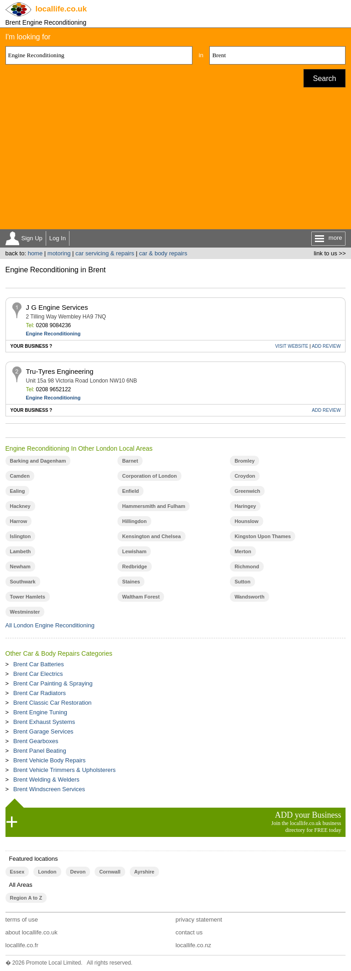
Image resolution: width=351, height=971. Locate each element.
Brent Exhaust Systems (44, 721)
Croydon (244, 476)
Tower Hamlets (27, 596)
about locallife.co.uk (31, 932)
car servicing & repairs (104, 253)
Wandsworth (249, 596)
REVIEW (326, 346)
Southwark (23, 581)
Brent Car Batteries (38, 664)
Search (324, 78)
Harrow (18, 521)
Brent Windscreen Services (49, 789)
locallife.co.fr (21, 945)
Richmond (246, 566)
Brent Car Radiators (39, 693)
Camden (20, 476)
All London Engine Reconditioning (50, 625)
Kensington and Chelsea (151, 536)
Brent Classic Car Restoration (52, 702)
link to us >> (330, 253)
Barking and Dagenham (38, 461)
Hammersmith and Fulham (153, 506)
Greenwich (247, 491)
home (35, 253)
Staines (131, 581)
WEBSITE (291, 346)
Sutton (242, 581)
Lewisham (134, 551)
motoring (59, 253)
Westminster (25, 612)
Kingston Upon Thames (262, 536)
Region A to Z (26, 898)
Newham (20, 566)
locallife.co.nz (193, 945)
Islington (20, 536)
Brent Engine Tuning (40, 712)
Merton (242, 551)
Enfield (130, 491)
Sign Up (32, 238)
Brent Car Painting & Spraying (52, 683)
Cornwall (109, 871)
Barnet (130, 461)
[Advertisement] (175, 161)
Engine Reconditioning (53, 333)
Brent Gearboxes (35, 741)
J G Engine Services (57, 307)
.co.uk (61, 9)
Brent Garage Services (43, 731)
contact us (189, 932)
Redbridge (134, 566)
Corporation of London (149, 476)
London (47, 871)
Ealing (17, 491)
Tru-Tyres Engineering (60, 371)
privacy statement (199, 919)
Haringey (245, 506)
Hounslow (246, 521)
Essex (17, 871)
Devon (78, 871)
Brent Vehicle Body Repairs (49, 760)
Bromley (244, 461)
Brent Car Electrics (38, 673)
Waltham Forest (141, 596)
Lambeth (20, 551)
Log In (57, 238)
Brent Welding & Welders (46, 779)
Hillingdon (134, 521)
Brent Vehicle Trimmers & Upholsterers (64, 769)
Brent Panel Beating (39, 750)
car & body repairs (163, 253)
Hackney (20, 506)
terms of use (21, 919)
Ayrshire (144, 871)
